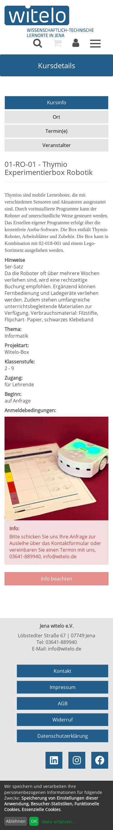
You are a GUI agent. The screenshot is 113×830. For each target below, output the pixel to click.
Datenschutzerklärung (62, 736)
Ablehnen (16, 821)
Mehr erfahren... (58, 822)
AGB (62, 703)
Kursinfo (56, 102)
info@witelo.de (64, 648)
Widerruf (62, 719)
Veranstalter (56, 145)
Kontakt (62, 671)
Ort (56, 117)
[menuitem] (37, 43)
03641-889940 (61, 642)
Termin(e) (56, 131)
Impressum (63, 687)
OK (34, 821)
